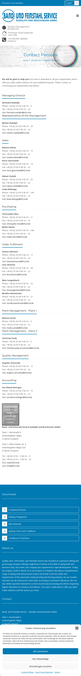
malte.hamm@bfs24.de (17, 237)
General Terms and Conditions (18, 531)
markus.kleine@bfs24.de (17, 157)
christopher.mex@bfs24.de (18, 223)
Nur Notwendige (40, 658)
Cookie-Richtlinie (27, 672)
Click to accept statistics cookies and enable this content (10, 416)
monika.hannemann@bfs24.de (20, 303)
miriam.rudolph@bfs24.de (18, 132)
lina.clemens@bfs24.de (17, 274)
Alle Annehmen (40, 651)
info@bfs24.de (13, 466)
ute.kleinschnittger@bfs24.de (19, 397)
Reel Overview (11, 524)
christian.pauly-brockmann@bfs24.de (23, 348)
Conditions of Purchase (15, 538)
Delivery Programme (14, 517)
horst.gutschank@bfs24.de (18, 170)
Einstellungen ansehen (40, 666)
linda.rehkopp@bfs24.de (17, 199)
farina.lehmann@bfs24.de (18, 261)
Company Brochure (14, 509)
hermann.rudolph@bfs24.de (19, 112)
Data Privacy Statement (44, 672)
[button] (77, 628)
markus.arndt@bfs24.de (17, 328)
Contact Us (36, 60)
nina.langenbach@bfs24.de (18, 290)
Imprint (57, 672)
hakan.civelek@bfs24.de (17, 186)
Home (25, 60)
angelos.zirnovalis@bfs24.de (19, 372)
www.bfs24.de (13, 462)
